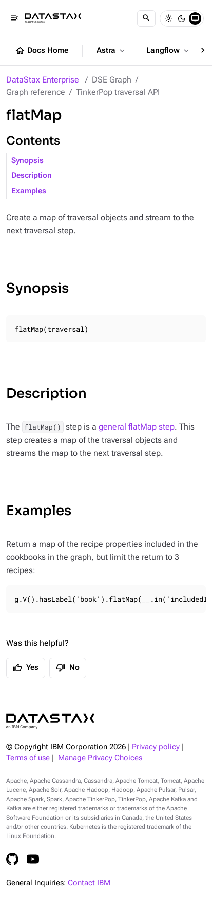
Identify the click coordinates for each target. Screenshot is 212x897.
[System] (195, 18)
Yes (25, 667)
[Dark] (182, 18)
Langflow (168, 50)
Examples (28, 191)
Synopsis (27, 160)
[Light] (168, 18)
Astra (112, 50)
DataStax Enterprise (42, 80)
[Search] (146, 18)
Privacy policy (156, 747)
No (68, 667)
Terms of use (28, 757)
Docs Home (41, 51)
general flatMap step (137, 427)
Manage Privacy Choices (100, 757)
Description (31, 175)
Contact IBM (89, 883)
